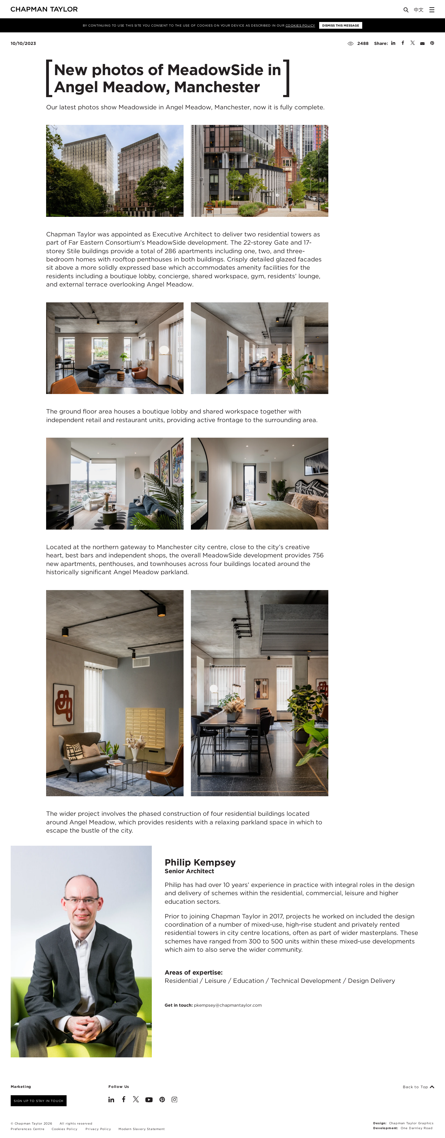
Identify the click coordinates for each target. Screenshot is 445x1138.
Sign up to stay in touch (39, 1101)
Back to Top (418, 1087)
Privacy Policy (98, 1129)
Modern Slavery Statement (142, 1129)
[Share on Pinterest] (432, 43)
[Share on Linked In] (393, 43)
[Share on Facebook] (403, 43)
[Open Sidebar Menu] (431, 9)
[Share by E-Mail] (422, 43)
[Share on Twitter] (412, 43)
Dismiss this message (340, 25)
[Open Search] (406, 11)
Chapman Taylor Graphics (411, 1123)
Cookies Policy (300, 25)
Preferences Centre (27, 1129)
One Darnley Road (417, 1128)
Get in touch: (213, 1005)
